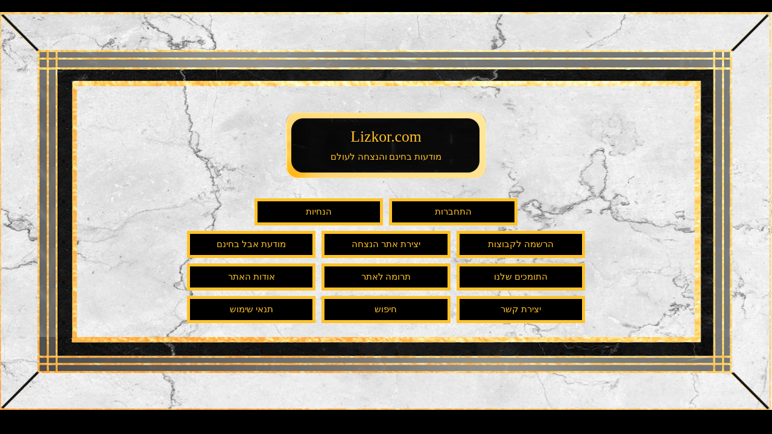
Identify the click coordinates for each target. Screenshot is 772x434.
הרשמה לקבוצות (521, 244)
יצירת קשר (521, 309)
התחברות (453, 211)
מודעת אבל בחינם (251, 244)
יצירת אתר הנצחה (386, 244)
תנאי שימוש (251, 309)
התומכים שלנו (521, 276)
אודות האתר (251, 276)
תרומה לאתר (386, 276)
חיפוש (386, 309)
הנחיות (319, 211)
